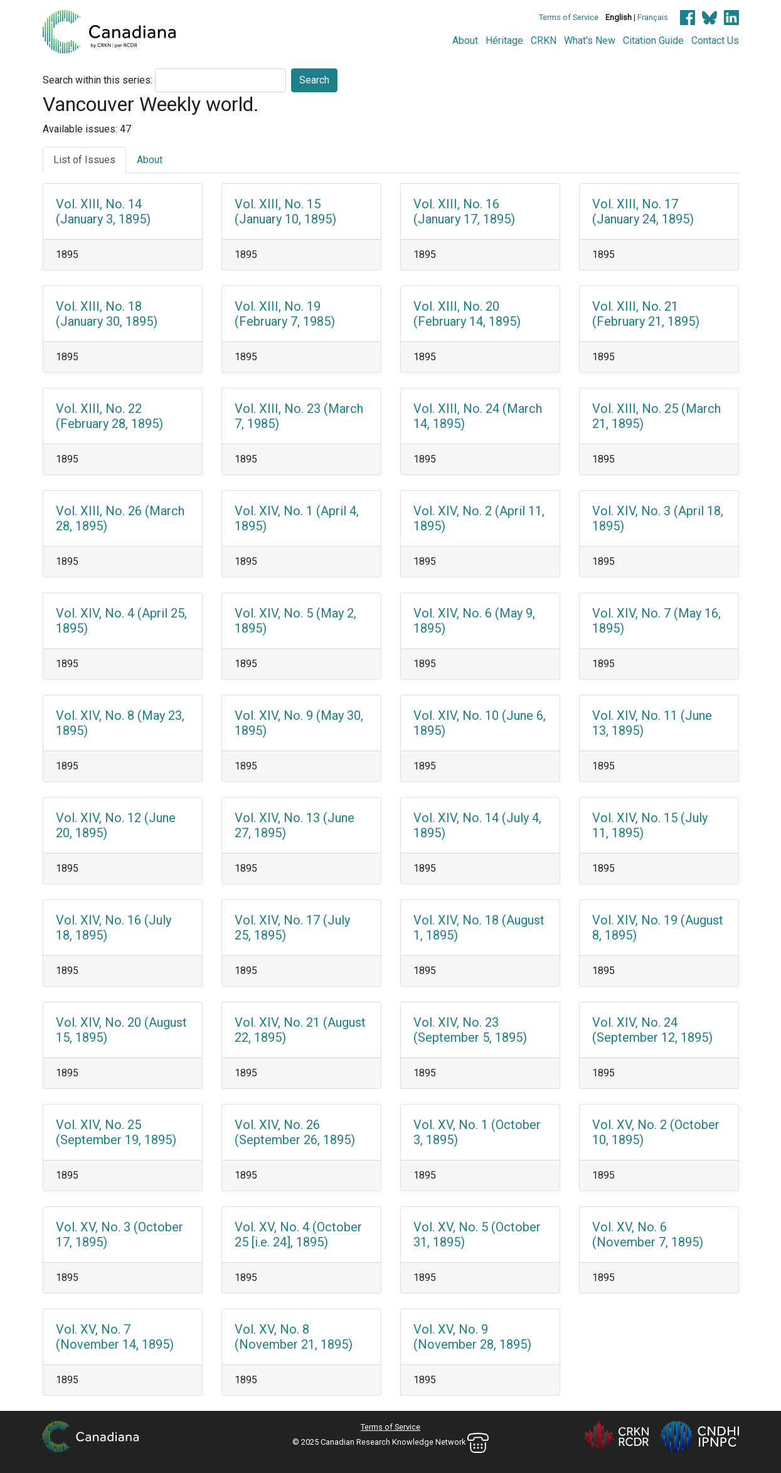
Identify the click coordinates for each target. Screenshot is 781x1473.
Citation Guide (653, 40)
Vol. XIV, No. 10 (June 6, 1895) (479, 723)
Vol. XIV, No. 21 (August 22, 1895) (300, 1030)
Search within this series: (97, 80)
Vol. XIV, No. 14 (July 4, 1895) (477, 825)
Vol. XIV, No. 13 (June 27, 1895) (294, 825)
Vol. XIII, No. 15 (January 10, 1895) (285, 211)
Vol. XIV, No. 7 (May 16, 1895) (656, 621)
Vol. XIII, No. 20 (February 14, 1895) (467, 314)
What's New (589, 40)
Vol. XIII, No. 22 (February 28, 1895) (109, 416)
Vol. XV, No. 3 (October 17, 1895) (119, 1234)
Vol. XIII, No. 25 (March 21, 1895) (656, 416)
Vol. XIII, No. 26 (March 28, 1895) (120, 518)
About (465, 40)
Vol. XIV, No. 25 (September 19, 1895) (116, 1132)
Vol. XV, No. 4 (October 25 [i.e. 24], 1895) (298, 1234)
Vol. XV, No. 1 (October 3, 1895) (477, 1132)
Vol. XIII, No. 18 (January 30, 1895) (106, 314)
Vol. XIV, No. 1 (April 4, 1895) (297, 518)
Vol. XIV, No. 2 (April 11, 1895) (479, 518)
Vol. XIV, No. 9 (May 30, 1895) (299, 723)
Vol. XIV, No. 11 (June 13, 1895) (652, 723)
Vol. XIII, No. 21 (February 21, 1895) (645, 314)
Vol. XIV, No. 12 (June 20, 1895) (116, 825)
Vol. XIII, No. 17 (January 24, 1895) (643, 211)
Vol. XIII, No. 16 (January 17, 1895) (464, 211)
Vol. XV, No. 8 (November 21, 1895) (294, 1337)
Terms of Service (568, 17)
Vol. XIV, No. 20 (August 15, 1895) (121, 1030)
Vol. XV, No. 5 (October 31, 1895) (477, 1234)
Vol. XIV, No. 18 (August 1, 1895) (479, 928)
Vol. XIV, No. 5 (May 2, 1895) (295, 621)
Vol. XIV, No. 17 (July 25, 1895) (292, 928)
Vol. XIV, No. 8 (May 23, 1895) (120, 723)
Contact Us (715, 40)
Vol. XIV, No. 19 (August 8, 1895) (657, 928)
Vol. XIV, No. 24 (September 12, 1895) (652, 1030)
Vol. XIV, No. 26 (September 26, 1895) (295, 1132)
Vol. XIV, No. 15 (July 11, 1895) (650, 825)
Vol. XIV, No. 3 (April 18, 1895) (657, 518)
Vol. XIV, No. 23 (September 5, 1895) (470, 1030)
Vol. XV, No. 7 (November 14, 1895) (115, 1337)
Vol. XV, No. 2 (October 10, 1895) (656, 1132)
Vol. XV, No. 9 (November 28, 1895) (472, 1337)
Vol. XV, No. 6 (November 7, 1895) (647, 1234)
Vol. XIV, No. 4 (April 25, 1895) (121, 621)
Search (314, 80)
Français (652, 17)
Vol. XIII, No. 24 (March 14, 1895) (477, 416)
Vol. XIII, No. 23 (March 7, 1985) (299, 416)
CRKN (543, 40)
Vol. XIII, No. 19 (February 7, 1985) (285, 314)
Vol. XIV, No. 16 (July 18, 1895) (113, 928)
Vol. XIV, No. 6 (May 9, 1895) (474, 621)
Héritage (504, 40)
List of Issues (84, 160)
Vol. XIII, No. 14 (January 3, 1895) (103, 211)
